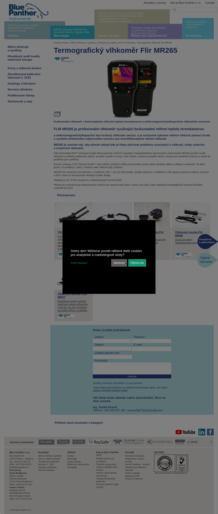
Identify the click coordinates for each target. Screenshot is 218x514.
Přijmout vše (137, 263)
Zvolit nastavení (79, 263)
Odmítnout (119, 263)
